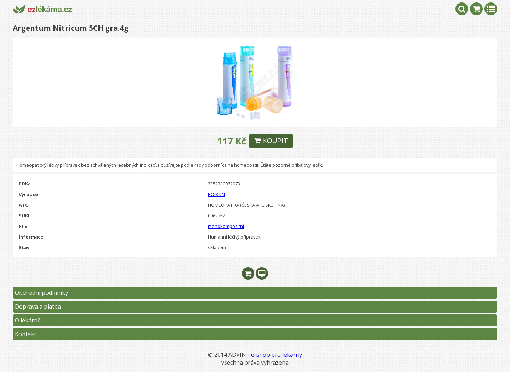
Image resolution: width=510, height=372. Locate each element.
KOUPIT (271, 140)
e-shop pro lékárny (276, 355)
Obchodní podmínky (41, 293)
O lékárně (28, 320)
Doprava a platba (38, 306)
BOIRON (216, 194)
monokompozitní (226, 226)
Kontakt (25, 334)
